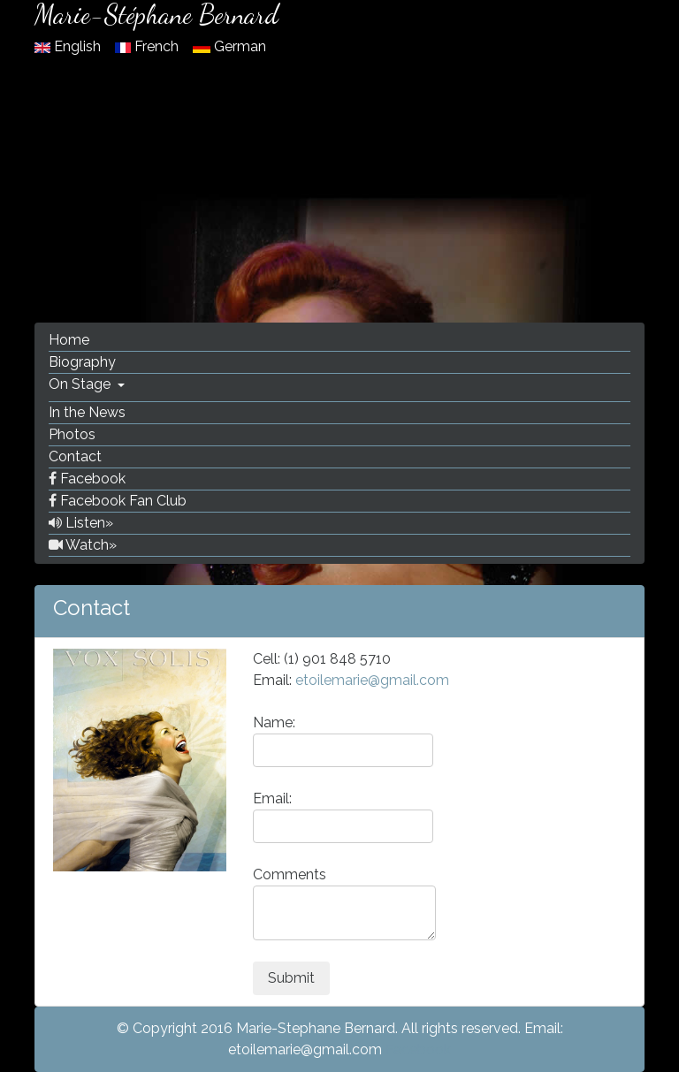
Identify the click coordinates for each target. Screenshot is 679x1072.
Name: (343, 740)
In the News (87, 412)
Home (69, 339)
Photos (72, 434)
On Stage (81, 384)
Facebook (87, 478)
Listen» (81, 522)
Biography (82, 362)
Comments (344, 903)
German (229, 46)
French (148, 46)
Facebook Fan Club (118, 500)
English (69, 46)
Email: (343, 816)
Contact (75, 456)
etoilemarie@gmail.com (372, 680)
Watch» (83, 544)
